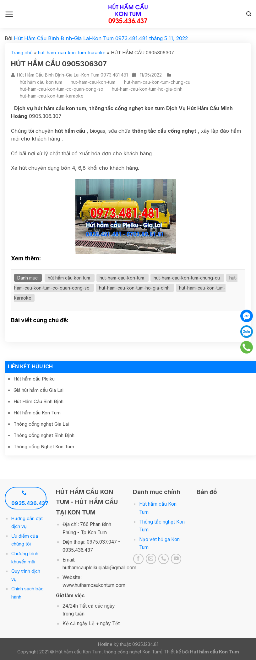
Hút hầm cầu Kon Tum (37, 413)
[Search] (248, 14)
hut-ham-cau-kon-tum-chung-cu (157, 82)
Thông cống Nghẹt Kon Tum (44, 447)
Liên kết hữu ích (30, 366)
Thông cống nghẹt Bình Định (44, 435)
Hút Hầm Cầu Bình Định (38, 401)
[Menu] (9, 14)
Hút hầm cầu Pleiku (34, 379)
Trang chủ (22, 53)
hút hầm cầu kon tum (41, 82)
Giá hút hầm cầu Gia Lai (38, 390)
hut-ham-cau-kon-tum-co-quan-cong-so (61, 89)
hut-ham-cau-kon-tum (93, 82)
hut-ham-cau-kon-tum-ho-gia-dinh (147, 89)
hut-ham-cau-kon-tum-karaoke (72, 53)
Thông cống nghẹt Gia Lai (41, 424)
